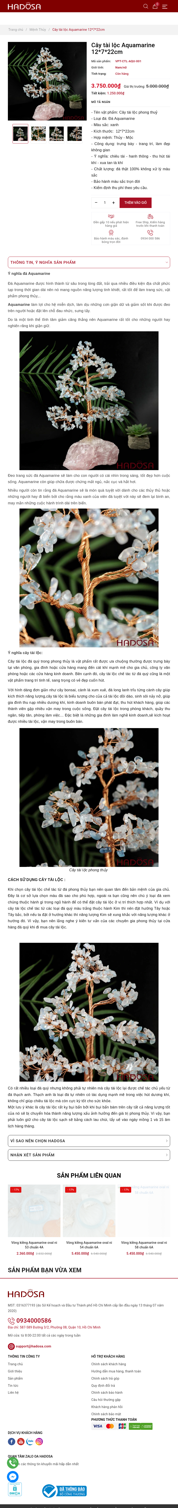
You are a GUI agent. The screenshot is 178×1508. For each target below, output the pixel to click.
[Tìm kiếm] (145, 6)
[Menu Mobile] (166, 6)
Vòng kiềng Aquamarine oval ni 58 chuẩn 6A (144, 1245)
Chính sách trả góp (105, 1372)
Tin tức (13, 1379)
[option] (47, 81)
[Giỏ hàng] (155, 6)
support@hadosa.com (29, 1340)
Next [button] (86, 133)
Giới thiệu (15, 1365)
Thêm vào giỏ (135, 203)
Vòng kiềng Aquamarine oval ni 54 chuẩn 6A (89, 1245)
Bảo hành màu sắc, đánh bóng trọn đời (111, 240)
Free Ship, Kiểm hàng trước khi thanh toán (150, 223)
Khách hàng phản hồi (107, 1401)
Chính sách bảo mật (106, 1408)
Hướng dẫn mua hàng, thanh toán (116, 1365)
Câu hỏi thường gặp (106, 1394)
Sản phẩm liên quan (89, 1175)
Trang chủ (15, 1358)
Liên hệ (13, 1386)
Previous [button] (7, 133)
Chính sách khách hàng (108, 1358)
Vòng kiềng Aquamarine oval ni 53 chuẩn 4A (34, 1245)
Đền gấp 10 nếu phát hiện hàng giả (111, 223)
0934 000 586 (150, 238)
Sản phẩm (15, 1372)
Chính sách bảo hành (107, 1386)
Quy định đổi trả (103, 1379)
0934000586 (29, 1314)
